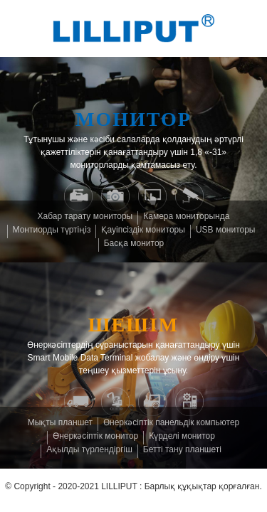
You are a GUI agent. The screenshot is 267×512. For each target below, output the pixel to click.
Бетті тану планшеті (182, 449)
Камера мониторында (186, 216)
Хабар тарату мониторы (85, 216)
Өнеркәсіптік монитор (95, 436)
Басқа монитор (134, 243)
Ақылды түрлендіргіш (89, 449)
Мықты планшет (60, 422)
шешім (133, 325)
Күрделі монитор (182, 436)
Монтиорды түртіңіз (52, 230)
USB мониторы (226, 230)
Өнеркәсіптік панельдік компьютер (171, 422)
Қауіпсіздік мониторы (142, 230)
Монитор (133, 119)
